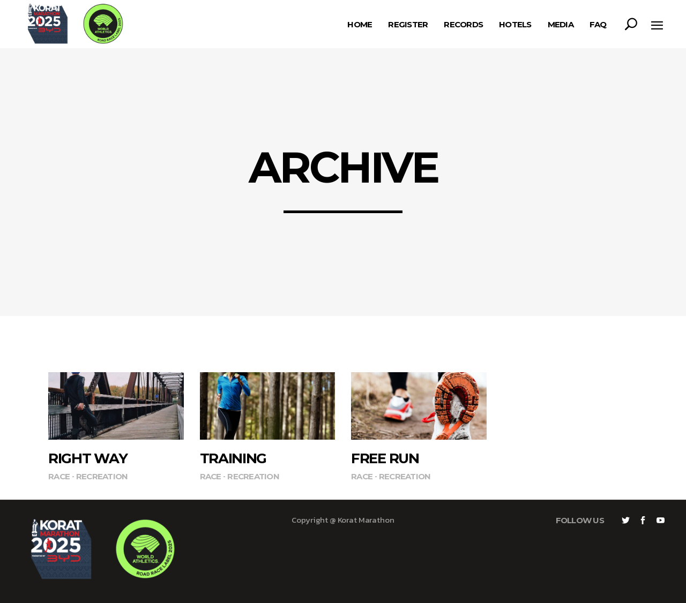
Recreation (102, 476)
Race (59, 476)
